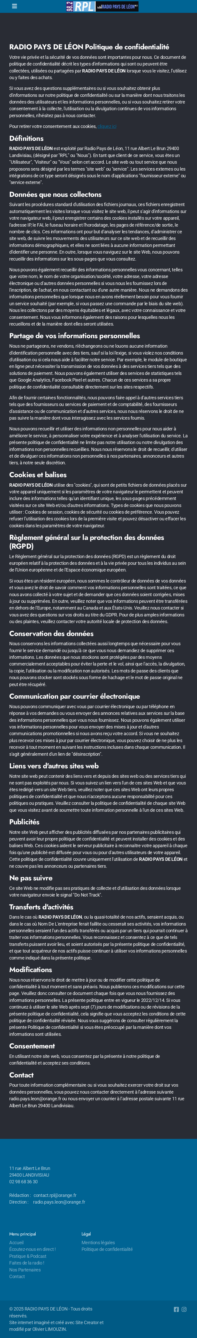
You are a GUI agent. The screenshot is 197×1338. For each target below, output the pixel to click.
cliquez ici (106, 126)
